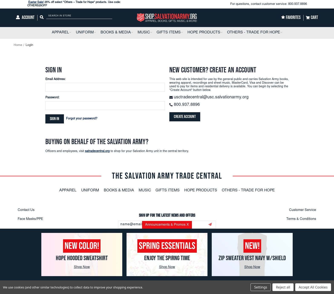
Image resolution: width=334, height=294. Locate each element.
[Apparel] (61, 32)
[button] (70, 32)
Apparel (67, 190)
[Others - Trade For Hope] (255, 32)
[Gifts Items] (169, 32)
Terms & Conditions (301, 219)
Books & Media (119, 190)
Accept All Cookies (313, 287)
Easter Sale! (36, 2)
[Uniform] (85, 32)
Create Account (185, 116)
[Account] (25, 17)
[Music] (144, 32)
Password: (52, 97)
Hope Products (200, 190)
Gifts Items (167, 190)
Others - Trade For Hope (248, 190)
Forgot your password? (82, 118)
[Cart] (312, 17)
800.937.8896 (297, 4)
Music (145, 190)
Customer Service (302, 210)
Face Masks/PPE (30, 219)
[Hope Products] (205, 32)
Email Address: (55, 79)
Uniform (90, 190)
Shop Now (82, 267)
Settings (260, 287)
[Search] (41, 17)
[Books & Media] (116, 32)
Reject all (283, 287)
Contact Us (26, 210)
